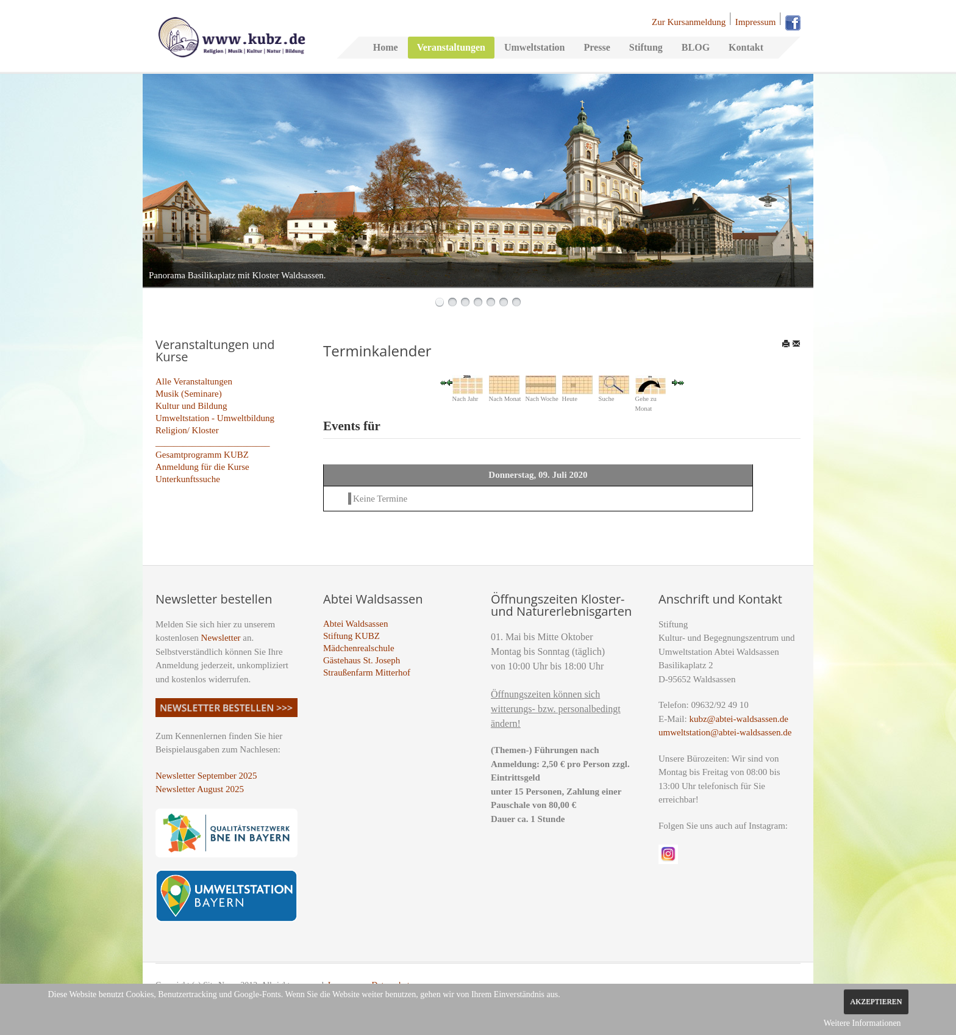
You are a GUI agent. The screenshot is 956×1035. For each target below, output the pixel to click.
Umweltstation (534, 47)
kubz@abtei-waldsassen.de (738, 719)
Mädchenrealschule (358, 648)
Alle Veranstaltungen (193, 381)
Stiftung (646, 47)
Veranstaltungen (451, 47)
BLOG (696, 47)
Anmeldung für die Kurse (202, 467)
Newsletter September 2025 (206, 776)
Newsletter (221, 638)
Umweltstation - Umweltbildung (214, 418)
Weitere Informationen (862, 1023)
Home (385, 47)
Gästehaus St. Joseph (361, 660)
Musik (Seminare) (188, 393)
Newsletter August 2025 (199, 789)
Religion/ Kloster (187, 430)
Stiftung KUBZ (351, 636)
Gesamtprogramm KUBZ (202, 455)
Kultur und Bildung (191, 406)
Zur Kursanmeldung (689, 22)
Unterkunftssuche (187, 479)
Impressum (755, 22)
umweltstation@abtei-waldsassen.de (724, 732)
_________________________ (212, 442)
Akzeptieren (876, 1001)
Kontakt (746, 47)
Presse (596, 47)
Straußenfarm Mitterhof (366, 672)
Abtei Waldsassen (355, 624)
